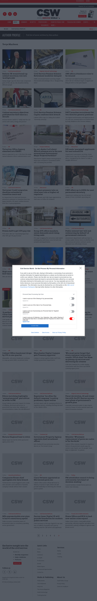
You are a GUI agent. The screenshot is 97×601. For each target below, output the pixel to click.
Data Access (45, 332)
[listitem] (48, 294)
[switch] (71, 298)
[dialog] (48, 300)
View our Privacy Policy (59, 332)
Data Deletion (35, 332)
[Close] (81, 268)
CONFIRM (34, 325)
